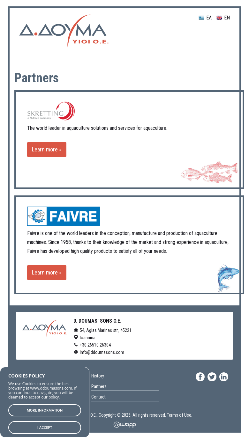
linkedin (223, 376)
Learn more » (47, 149)
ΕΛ (205, 18)
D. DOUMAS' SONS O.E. (64, 32)
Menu (215, 37)
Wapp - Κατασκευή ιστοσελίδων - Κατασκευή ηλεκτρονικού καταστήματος (125, 424)
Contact (98, 396)
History (97, 375)
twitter (211, 376)
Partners (99, 386)
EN (223, 18)
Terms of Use (179, 415)
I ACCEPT (44, 427)
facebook (200, 376)
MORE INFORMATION (45, 410)
